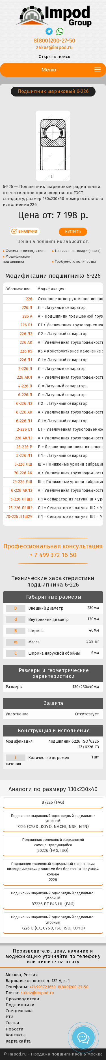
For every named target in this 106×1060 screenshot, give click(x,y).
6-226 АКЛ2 (21, 490)
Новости (14, 1029)
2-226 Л (25, 368)
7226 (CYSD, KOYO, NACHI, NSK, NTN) (53, 826)
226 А (27, 316)
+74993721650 (42, 986)
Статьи (12, 1022)
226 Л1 (26, 360)
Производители (23, 998)
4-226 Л (25, 386)
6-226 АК (24, 412)
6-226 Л (25, 394)
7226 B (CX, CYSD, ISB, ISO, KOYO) (53, 928)
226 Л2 (26, 333)
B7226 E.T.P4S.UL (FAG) (53, 903)
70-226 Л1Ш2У (19, 516)
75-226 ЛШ (23, 481)
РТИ (10, 1016)
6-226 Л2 (24, 403)
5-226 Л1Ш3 (21, 499)
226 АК (26, 342)
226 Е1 (26, 325)
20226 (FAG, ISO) (53, 850)
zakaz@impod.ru (37, 992)
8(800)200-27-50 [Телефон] (54, 40)
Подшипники (20, 1004)
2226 (53, 879)
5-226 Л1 (24, 455)
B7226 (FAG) (53, 802)
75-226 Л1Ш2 (20, 508)
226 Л (27, 307)
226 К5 (26, 351)
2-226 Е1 (25, 429)
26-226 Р (24, 446)
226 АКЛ (24, 377)
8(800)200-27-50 (73, 986)
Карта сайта (18, 1041)
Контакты (16, 1034)
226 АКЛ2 (24, 438)
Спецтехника (19, 1010)
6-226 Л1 (24, 421)
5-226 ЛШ (24, 464)
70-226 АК (23, 473)
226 (29, 299)
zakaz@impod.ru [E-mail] (54, 47)
